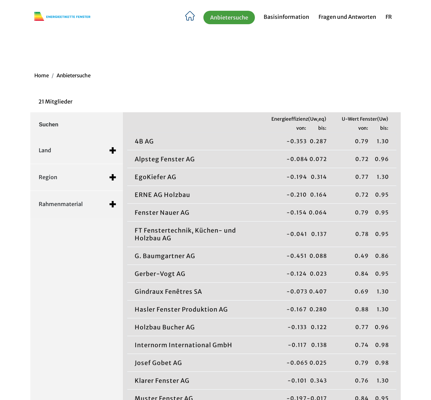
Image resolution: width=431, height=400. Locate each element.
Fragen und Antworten (347, 17)
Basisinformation (286, 17)
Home (41, 75)
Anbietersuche (229, 18)
